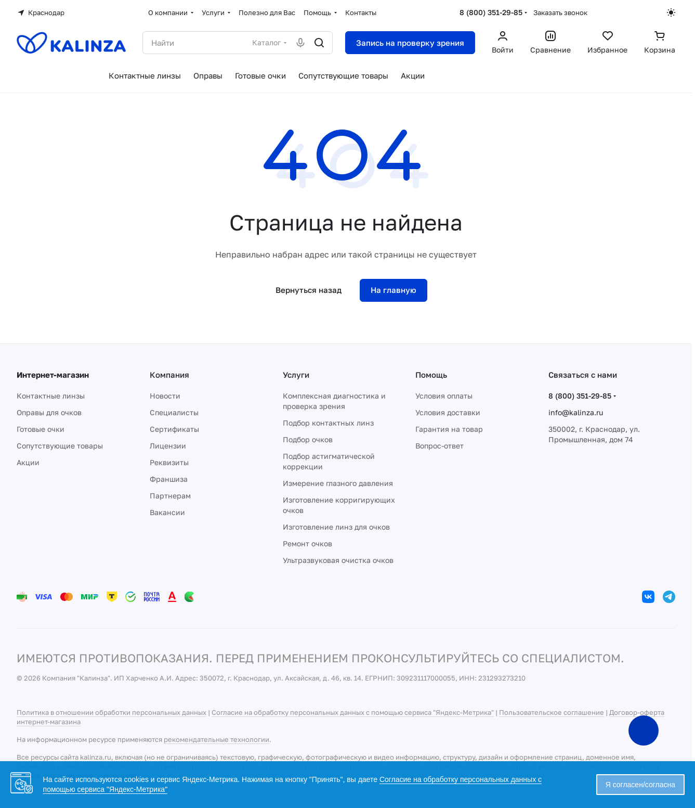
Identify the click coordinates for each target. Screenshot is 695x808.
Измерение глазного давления (338, 483)
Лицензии (168, 445)
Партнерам (170, 495)
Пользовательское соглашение (551, 712)
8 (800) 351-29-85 (491, 12)
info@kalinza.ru (575, 412)
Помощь (431, 374)
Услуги (296, 374)
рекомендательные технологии (216, 739)
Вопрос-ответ (439, 445)
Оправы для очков (49, 412)
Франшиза (169, 478)
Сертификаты (174, 429)
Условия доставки (447, 412)
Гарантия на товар (449, 429)
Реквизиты (169, 462)
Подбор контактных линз (328, 422)
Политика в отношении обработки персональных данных (111, 712)
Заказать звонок (560, 12)
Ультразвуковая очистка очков (338, 560)
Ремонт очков (307, 543)
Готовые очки (40, 429)
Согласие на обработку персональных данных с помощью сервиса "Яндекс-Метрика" (353, 712)
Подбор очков (308, 439)
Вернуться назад (309, 289)
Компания (169, 374)
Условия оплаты (444, 395)
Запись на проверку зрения (410, 42)
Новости (165, 395)
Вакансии (167, 512)
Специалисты (174, 412)
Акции (28, 462)
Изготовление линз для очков (336, 526)
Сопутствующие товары (60, 445)
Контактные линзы (51, 395)
